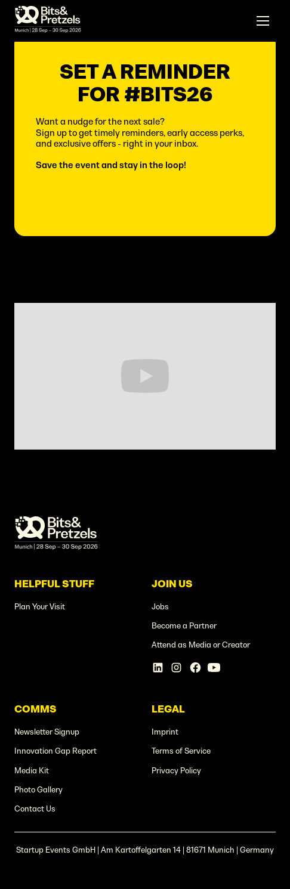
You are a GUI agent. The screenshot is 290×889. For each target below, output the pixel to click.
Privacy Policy (176, 770)
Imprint (165, 731)
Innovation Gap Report (55, 750)
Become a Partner (184, 625)
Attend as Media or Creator (201, 644)
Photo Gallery (38, 789)
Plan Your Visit (39, 606)
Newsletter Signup (46, 731)
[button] (263, 20)
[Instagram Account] (176, 667)
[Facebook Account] (195, 667)
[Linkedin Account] (158, 667)
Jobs (160, 606)
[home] (47, 21)
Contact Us (34, 808)
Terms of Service (181, 750)
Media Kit (31, 770)
